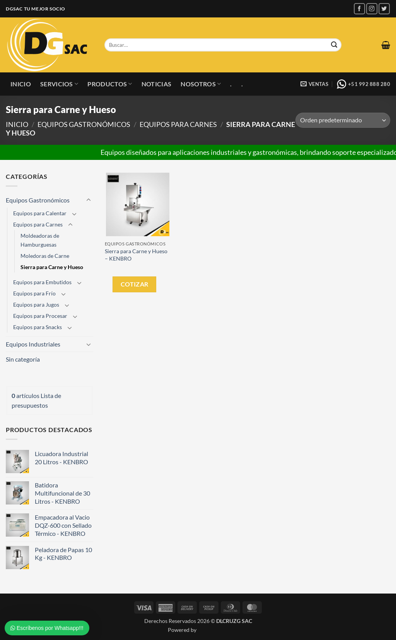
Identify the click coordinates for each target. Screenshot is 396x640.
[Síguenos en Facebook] (359, 8)
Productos (109, 84)
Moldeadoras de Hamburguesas (39, 240)
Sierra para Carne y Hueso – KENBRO (136, 255)
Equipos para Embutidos (42, 282)
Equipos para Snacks (37, 327)
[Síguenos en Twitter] (384, 8)
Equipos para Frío (34, 293)
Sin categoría (23, 359)
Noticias (157, 84)
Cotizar (134, 284)
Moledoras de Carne (44, 255)
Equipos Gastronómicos (84, 124)
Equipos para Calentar (40, 213)
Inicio (20, 84)
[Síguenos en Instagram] (371, 8)
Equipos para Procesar (40, 315)
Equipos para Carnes (178, 124)
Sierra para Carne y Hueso (51, 267)
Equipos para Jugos (36, 304)
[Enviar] (334, 44)
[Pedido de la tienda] (342, 120)
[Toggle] (88, 200)
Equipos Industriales (33, 344)
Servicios (59, 84)
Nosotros (201, 84)
